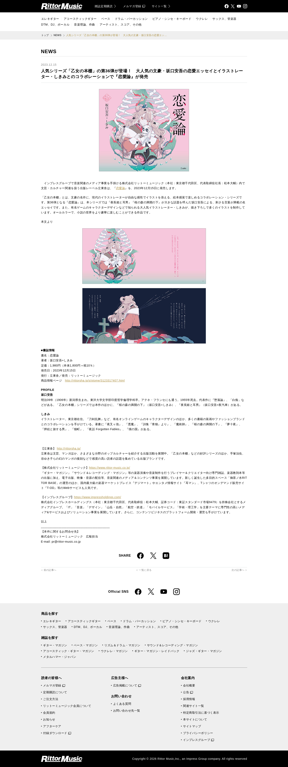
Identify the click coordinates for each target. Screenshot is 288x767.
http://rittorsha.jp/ (69, 448)
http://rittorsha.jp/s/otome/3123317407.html (95, 380)
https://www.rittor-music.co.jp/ (109, 467)
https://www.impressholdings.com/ (97, 497)
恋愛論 (120, 188)
